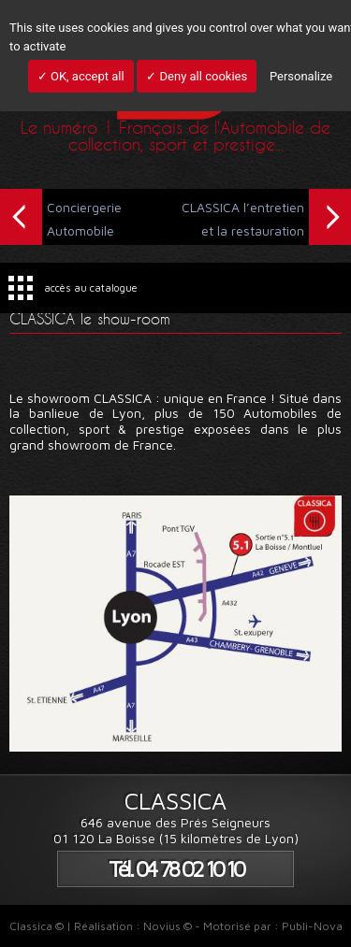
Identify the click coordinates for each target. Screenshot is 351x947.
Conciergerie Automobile (61, 217)
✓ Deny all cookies (196, 76)
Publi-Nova (312, 926)
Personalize (301, 76)
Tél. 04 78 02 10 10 (176, 869)
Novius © (167, 926)
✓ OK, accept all (80, 76)
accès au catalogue (91, 287)
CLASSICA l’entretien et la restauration (266, 217)
